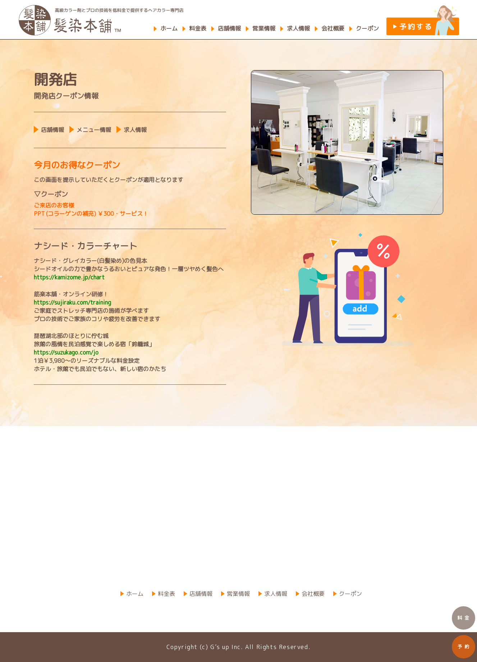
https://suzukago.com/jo (66, 352)
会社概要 (332, 28)
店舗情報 (229, 28)
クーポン (367, 28)
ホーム (169, 28)
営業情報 (263, 28)
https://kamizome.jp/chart (69, 277)
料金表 (197, 28)
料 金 (463, 618)
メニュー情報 (94, 130)
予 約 (463, 646)
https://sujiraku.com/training (72, 302)
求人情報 (298, 28)
